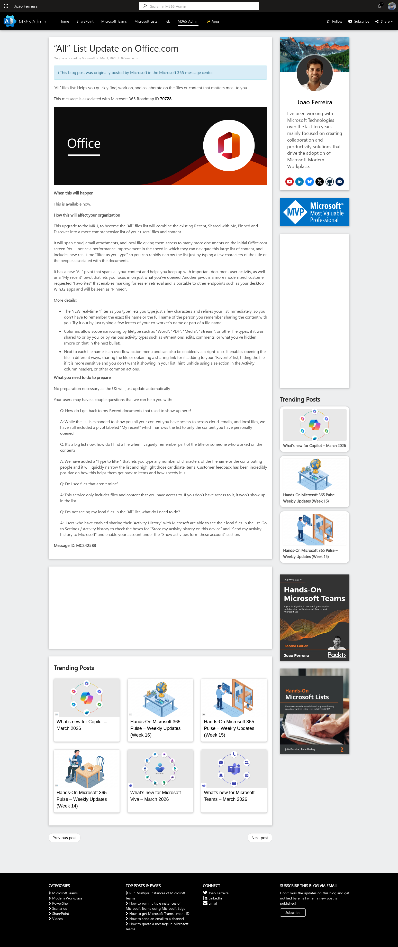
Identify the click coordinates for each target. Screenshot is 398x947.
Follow (337, 21)
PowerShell (59, 903)
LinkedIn (212, 898)
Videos (56, 918)
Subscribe (361, 21)
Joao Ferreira (314, 102)
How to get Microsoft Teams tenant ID (157, 913)
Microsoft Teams (114, 21)
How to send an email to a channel (155, 918)
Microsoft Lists (146, 21)
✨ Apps (213, 21)
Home (64, 21)
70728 (165, 98)
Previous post (64, 837)
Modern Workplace (65, 898)
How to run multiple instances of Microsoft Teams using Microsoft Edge (155, 906)
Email (210, 903)
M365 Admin (188, 21)
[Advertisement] (160, 608)
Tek (167, 21)
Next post (259, 837)
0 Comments (129, 58)
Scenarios (58, 908)
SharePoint (85, 21)
